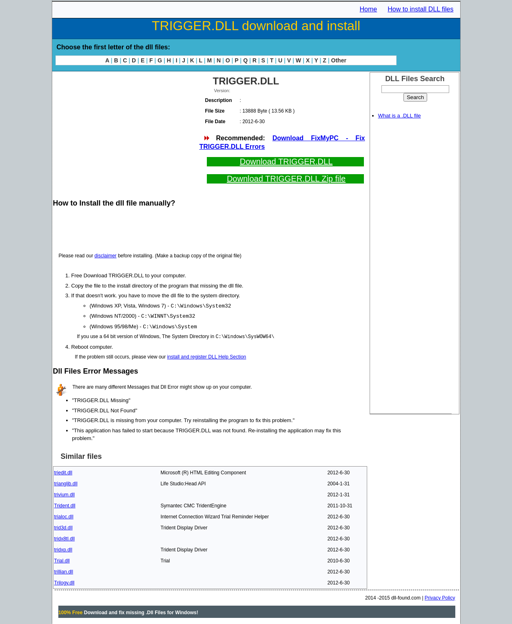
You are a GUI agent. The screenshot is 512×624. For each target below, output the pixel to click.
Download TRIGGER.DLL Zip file (286, 178)
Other (338, 60)
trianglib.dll (66, 482)
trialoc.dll (63, 515)
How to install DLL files (420, 9)
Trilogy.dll (64, 581)
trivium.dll (64, 493)
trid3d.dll (63, 526)
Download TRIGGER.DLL (286, 161)
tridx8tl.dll (64, 537)
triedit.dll (63, 471)
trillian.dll (63, 570)
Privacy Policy (440, 597)
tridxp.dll (63, 548)
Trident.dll (64, 504)
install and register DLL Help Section (206, 355)
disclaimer (106, 256)
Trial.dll (62, 559)
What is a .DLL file (399, 116)
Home (368, 9)
